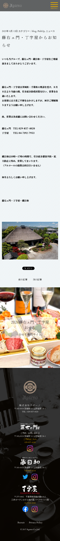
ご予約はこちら (30, 439)
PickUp (41, 31)
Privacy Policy (35, 522)
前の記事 (22, 279)
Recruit (21, 522)
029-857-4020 (32, 411)
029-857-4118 (30, 470)
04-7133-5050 (30, 503)
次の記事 (37, 279)
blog (34, 31)
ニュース (50, 31)
